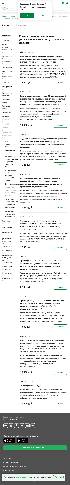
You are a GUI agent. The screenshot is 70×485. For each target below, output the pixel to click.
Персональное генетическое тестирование (10, 213)
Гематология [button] (7, 67)
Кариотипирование (12, 184)
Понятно (58, 477)
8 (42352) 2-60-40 (10, 420)
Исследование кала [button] (7, 101)
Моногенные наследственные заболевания (11, 201)
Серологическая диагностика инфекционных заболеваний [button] (7, 256)
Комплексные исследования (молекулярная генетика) (11, 191)
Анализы (13, 16)
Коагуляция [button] (6, 112)
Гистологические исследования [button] (7, 75)
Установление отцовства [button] (7, 268)
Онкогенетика (10, 208)
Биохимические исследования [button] (7, 59)
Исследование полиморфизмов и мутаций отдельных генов (11, 162)
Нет (43, 15)
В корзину (60, 83)
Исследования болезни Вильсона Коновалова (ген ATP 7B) (10, 175)
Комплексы (21, 25)
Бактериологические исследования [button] (7, 48)
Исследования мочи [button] (7, 107)
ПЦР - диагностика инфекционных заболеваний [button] (7, 241)
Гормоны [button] (5, 83)
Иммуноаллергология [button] (7, 94)
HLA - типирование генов (10, 144)
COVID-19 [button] (5, 41)
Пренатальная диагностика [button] (7, 229)
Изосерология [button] (7, 88)
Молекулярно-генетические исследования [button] (7, 133)
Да (27, 15)
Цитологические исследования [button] (7, 277)
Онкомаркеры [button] (6, 222)
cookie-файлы (21, 477)
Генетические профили (10, 151)
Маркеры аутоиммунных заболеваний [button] (7, 120)
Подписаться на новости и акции (35, 448)
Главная (4, 16)
